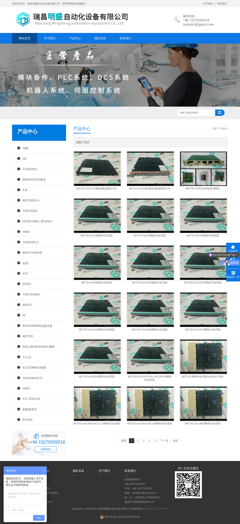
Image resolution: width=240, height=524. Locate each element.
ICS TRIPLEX (31, 398)
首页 (123, 440)
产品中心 (75, 38)
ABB (25, 148)
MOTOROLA (30, 200)
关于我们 (208, 3)
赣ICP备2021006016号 (155, 508)
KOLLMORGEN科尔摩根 (38, 346)
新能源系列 (29, 409)
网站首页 (24, 38)
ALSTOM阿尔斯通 (34, 367)
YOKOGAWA (31, 294)
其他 (25, 263)
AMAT (26, 388)
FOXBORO (29, 169)
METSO (27, 336)
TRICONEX (30, 210)
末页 (175, 440)
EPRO (26, 284)
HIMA (26, 231)
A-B (24, 190)
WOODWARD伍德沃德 (37, 325)
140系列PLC (30, 242)
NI (23, 315)
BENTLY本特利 (32, 252)
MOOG (27, 304)
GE (24, 158)
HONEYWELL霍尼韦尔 (37, 221)
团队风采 (100, 38)
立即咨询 (45, 449)
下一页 (164, 440)
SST (25, 273)
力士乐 (26, 357)
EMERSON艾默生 (34, 179)
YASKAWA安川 (32, 378)
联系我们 (222, 3)
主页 (214, 128)
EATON (27, 419)
